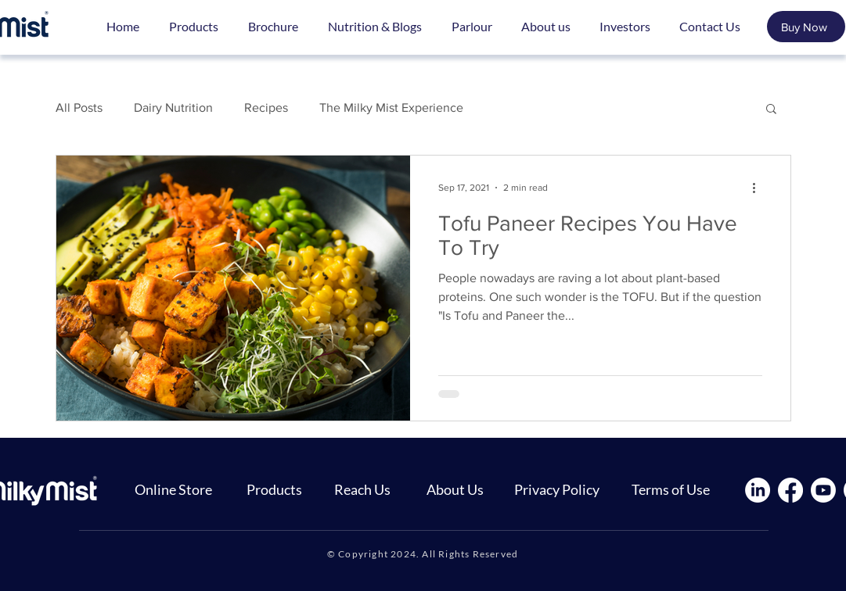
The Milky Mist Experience (391, 107)
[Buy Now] (806, 26)
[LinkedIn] (757, 490)
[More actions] (760, 187)
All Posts (79, 107)
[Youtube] (823, 490)
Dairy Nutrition (173, 107)
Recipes (266, 107)
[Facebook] (790, 490)
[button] (771, 110)
